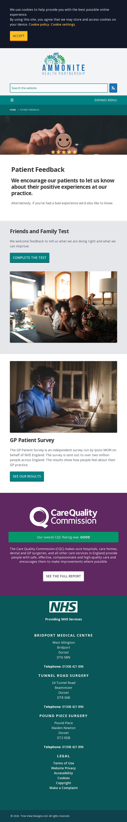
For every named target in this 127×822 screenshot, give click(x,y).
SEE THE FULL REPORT (63, 576)
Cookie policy (39, 24)
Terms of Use (63, 763)
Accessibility (63, 773)
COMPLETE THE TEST (29, 257)
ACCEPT (19, 36)
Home (13, 109)
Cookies (64, 778)
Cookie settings (63, 24)
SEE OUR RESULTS (27, 476)
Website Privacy (63, 768)
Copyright (63, 783)
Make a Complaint (63, 788)
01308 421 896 (72, 666)
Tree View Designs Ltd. (34, 816)
